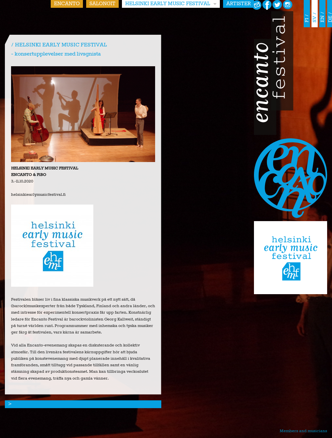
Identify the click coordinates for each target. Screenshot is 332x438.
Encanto (67, 4)
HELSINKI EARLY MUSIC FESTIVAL (167, 4)
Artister (238, 4)
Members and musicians (303, 431)
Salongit (102, 4)
